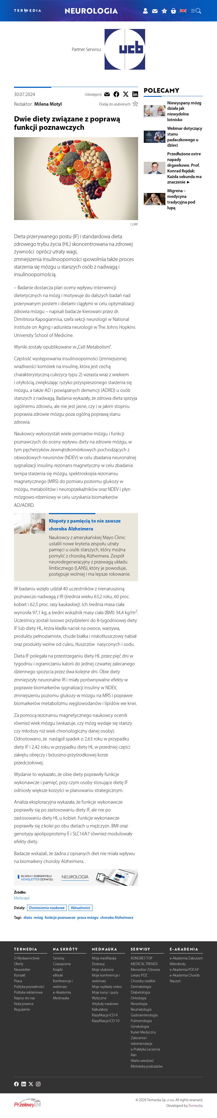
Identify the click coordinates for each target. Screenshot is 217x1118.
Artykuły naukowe (105, 1003)
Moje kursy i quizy (105, 992)
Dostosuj (98, 964)
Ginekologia (140, 1026)
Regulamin (22, 1009)
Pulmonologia (141, 1021)
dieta (28, 917)
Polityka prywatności (29, 986)
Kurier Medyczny (143, 1032)
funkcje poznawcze (60, 917)
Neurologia (139, 1003)
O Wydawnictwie (26, 958)
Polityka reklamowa (28, 992)
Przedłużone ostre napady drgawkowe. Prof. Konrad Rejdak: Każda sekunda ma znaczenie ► (184, 168)
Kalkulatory (100, 1009)
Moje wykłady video (107, 986)
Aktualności (80, 907)
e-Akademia (62, 992)
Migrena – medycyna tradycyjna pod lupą (181, 199)
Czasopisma (62, 964)
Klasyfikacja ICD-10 (105, 1021)
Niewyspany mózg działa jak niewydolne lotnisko (184, 111)
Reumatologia (141, 1009)
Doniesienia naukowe (47, 907)
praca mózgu (87, 917)
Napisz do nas (24, 998)
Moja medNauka (104, 958)
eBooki (58, 975)
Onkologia (138, 998)
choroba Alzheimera (116, 917)
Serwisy (58, 958)
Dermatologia (141, 986)
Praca (18, 981)
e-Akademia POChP (184, 969)
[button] (195, 11)
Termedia (195, 1105)
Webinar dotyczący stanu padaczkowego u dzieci (184, 136)
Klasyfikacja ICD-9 (105, 1015)
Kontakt (19, 975)
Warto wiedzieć (142, 1060)
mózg (38, 917)
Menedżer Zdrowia (145, 969)
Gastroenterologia (144, 1015)
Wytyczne (99, 998)
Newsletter (22, 969)
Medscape (22, 898)
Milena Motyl (48, 104)
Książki (58, 969)
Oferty (18, 964)
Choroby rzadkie (143, 981)
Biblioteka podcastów (147, 1066)
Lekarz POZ (139, 975)
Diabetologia (140, 992)
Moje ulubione (103, 969)
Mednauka (61, 998)
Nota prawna (23, 1003)
